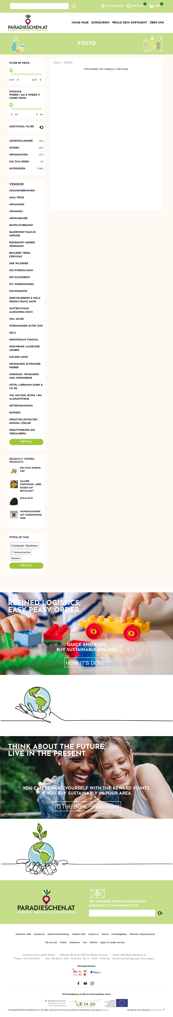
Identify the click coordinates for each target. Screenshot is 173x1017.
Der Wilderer (18, 263)
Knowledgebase (119, 933)
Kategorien (26, 168)
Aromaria (16, 211)
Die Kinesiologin (21, 270)
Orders (63, 942)
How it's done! (86, 662)
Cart (85, 942)
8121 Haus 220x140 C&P (30, 469)
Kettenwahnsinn (21, 406)
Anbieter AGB (78, 933)
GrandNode (157, 1009)
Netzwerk (15, 558)
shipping (104, 1009)
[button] (112, 6)
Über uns (157, 22)
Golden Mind (18, 357)
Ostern (26, 148)
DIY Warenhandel (21, 284)
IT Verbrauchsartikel (20, 552)
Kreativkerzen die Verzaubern (22, 432)
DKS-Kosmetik (18, 291)
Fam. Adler (16, 319)
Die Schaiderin (19, 277)
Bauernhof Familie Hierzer (22, 234)
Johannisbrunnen (22, 191)
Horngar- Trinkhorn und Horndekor (24, 376)
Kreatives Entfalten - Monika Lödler (24, 421)
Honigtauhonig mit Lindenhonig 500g (31, 515)
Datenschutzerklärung (58, 933)
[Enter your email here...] (122, 913)
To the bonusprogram (86, 806)
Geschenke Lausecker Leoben (24, 348)
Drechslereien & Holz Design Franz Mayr (24, 300)
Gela (12, 333)
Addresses (74, 942)
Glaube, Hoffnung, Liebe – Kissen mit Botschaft (31, 486)
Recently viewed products (142, 933)
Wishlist (93, 942)
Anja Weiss (16, 197)
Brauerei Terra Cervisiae (19, 255)
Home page (80, 22)
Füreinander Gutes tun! (26, 326)
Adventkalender (26, 141)
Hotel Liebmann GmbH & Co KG (26, 387)
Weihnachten (26, 155)
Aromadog (16, 204)
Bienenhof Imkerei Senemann (22, 244)
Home (57, 62)
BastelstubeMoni (21, 225)
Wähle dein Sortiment (129, 22)
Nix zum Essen (26, 162)
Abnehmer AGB (23, 933)
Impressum (39, 933)
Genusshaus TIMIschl (24, 340)
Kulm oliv (26, 498)
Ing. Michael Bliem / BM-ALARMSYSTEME (25, 397)
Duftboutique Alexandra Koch (21, 310)
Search (105, 933)
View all (26, 442)
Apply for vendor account (112, 942)
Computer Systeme (24, 545)
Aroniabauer (18, 218)
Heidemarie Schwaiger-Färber (25, 366)
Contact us (93, 933)
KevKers (14, 413)
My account (51, 942)
